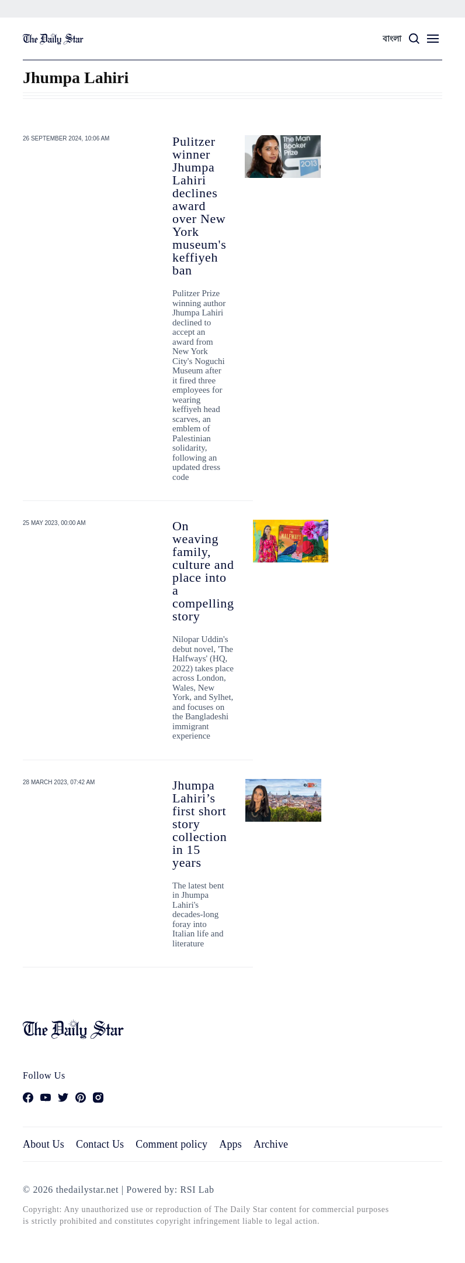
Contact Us (100, 1144)
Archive (271, 1144)
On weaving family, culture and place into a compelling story (203, 571)
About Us (43, 1144)
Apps (230, 1144)
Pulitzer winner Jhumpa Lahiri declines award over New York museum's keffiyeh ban (199, 205)
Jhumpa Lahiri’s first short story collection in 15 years (199, 824)
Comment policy (171, 1144)
